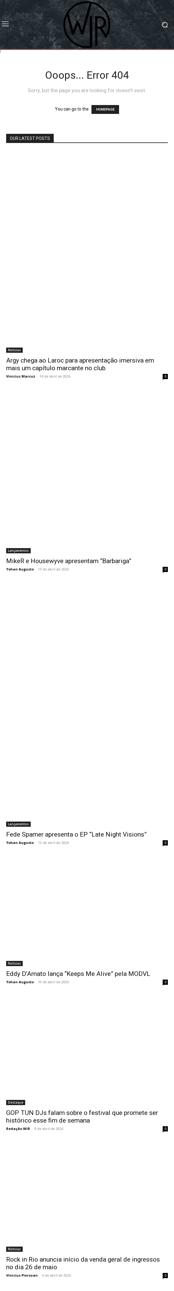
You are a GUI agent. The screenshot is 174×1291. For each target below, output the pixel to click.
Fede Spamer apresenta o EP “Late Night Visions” (76, 834)
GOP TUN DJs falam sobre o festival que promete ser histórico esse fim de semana (82, 1116)
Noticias (14, 350)
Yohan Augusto (20, 569)
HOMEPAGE (105, 109)
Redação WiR (18, 1128)
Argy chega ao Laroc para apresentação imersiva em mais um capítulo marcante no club (80, 364)
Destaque (15, 1102)
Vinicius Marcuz (20, 376)
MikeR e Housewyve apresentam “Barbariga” (68, 561)
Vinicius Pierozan (22, 1275)
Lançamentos (18, 550)
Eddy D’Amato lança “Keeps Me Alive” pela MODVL (78, 973)
